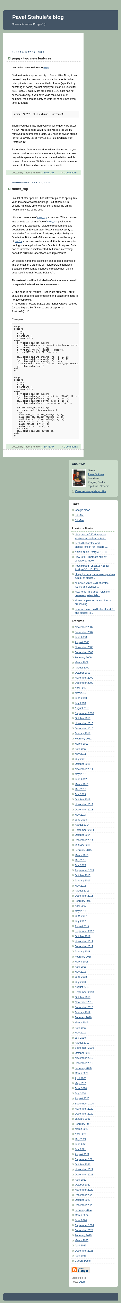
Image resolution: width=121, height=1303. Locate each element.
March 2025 (81, 1238)
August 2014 (82, 823)
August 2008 (82, 640)
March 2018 (81, 960)
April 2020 (80, 1076)
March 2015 (81, 853)
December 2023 (84, 1203)
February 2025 (83, 1233)
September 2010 (84, 711)
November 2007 (84, 625)
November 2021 (84, 1167)
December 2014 (84, 838)
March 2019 (81, 1020)
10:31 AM (49, 445)
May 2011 (80, 752)
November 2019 (84, 1056)
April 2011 (80, 747)
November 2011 (84, 767)
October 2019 (82, 1051)
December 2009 (84, 681)
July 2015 (80, 863)
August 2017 (82, 924)
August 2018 (82, 985)
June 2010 (81, 696)
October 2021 (82, 1162)
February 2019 (83, 1015)
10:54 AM (49, 171)
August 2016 (82, 889)
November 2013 (84, 802)
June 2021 (81, 1142)
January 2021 (82, 1117)
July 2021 (80, 1147)
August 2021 (82, 1152)
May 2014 (80, 813)
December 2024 (84, 1228)
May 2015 (80, 858)
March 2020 (81, 1071)
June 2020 (81, 1086)
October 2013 (82, 797)
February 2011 (83, 737)
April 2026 (80, 1254)
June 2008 (81, 635)
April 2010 (80, 686)
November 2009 (84, 676)
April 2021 (80, 1132)
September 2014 (84, 828)
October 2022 (82, 1183)
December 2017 (84, 944)
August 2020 (82, 1096)
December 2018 (84, 1005)
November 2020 (84, 1107)
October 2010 (82, 716)
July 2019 (80, 1036)
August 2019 (82, 1041)
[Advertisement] (52, 41)
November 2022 (84, 1188)
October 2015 (82, 873)
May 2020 (80, 1081)
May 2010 (80, 691)
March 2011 (81, 742)
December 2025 (84, 1249)
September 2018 (84, 990)
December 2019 (84, 1061)
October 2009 (82, 671)
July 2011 (80, 757)
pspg (46, 67)
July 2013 (80, 792)
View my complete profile (90, 489)
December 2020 (84, 1112)
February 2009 (83, 655)
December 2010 (84, 726)
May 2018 (80, 970)
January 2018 (82, 949)
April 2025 (80, 1244)
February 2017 (83, 899)
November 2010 (84, 721)
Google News (82, 508)
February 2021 (83, 1122)
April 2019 (80, 1026)
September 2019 (84, 1046)
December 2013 (84, 808)
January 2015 (82, 843)
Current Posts (82, 1259)
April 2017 (80, 904)
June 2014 (81, 818)
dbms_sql (42, 216)
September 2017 (84, 929)
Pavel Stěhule (96, 472)
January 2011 (82, 731)
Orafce (18, 239)
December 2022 (84, 1193)
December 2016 (84, 894)
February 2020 (83, 1066)
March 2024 (81, 1213)
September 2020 (84, 1102)
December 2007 (84, 630)
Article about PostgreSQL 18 (91, 550)
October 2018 (82, 995)
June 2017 (81, 914)
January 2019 (82, 1010)
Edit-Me (79, 513)
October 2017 (82, 934)
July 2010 (80, 701)
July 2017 (80, 919)
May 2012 (80, 772)
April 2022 (80, 1178)
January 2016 (82, 879)
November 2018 (84, 1000)
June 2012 (81, 777)
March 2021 (81, 1127)
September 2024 (84, 1223)
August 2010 (82, 706)
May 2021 (80, 1137)
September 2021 (84, 1157)
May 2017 (80, 909)
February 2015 (83, 848)
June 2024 (81, 1218)
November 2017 (84, 939)
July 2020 (80, 1091)
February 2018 (83, 955)
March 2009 (81, 660)
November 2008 (84, 645)
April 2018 (80, 965)
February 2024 (83, 1208)
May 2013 (80, 787)
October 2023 (82, 1198)
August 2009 (82, 666)
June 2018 (81, 975)
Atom (82, 1280)
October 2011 (82, 762)
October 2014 (82, 833)
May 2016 (80, 884)
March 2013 (81, 782)
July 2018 (80, 980)
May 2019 (80, 1031)
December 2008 (84, 650)
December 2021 (84, 1173)
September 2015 (84, 868)
